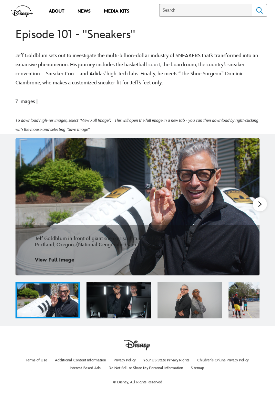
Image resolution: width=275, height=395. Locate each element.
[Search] (205, 10)
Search (259, 10)
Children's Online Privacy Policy (223, 360)
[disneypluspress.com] (22, 11)
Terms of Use (36, 360)
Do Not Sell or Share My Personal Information (145, 368)
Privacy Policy (125, 360)
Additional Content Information (80, 360)
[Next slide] (250, 206)
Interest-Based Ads (85, 368)
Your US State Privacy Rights (166, 360)
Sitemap (197, 368)
